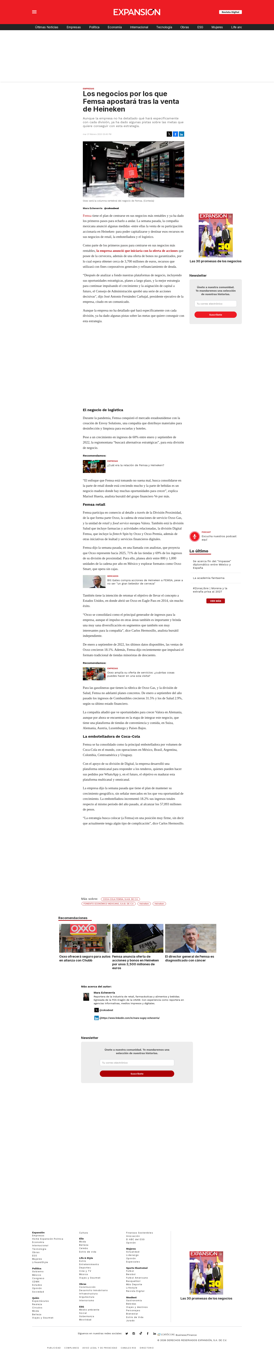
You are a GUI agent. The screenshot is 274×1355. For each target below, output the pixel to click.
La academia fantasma (209, 578)
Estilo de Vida (135, 1317)
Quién (35, 1298)
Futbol (130, 1271)
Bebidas (131, 1303)
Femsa (87, 215)
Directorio (147, 1347)
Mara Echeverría (104, 992)
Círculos (37, 1307)
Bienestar (132, 1313)
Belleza (37, 1314)
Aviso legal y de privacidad (99, 1347)
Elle (81, 1238)
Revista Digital (230, 12)
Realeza (37, 1304)
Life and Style (240, 27)
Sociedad (38, 1291)
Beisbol (131, 1274)
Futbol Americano (137, 1277)
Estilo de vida (87, 1251)
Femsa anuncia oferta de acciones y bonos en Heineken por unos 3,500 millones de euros (134, 962)
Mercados (112, 576)
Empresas (74, 27)
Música (83, 1274)
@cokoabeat (111, 208)
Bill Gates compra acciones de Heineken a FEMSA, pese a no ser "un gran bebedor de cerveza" (145, 582)
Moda (35, 1311)
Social (83, 1313)
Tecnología (164, 27)
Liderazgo (132, 1255)
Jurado (130, 1320)
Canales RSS (128, 1347)
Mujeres (217, 27)
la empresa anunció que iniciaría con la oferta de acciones (137, 251)
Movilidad (85, 1319)
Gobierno (38, 1271)
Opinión (37, 1288)
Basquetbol (133, 1281)
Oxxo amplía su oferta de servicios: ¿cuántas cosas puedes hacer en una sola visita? (140, 674)
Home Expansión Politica (47, 1239)
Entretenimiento (89, 1264)
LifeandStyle (40, 1262)
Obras (184, 27)
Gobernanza (86, 1316)
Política (94, 27)
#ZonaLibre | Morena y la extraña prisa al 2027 (210, 590)
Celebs (83, 1248)
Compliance (71, 1347)
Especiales (133, 1261)
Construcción (87, 1287)
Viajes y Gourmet (42, 1317)
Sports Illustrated (136, 1268)
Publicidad (54, 1347)
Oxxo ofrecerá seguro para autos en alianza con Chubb (84, 958)
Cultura (83, 1232)
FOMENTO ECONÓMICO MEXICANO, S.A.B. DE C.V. (109, 903)
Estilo (82, 1261)
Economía (115, 27)
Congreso (38, 1278)
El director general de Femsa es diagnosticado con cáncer (188, 958)
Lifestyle (132, 1287)
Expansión (38, 1232)
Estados (37, 1285)
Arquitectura (87, 1297)
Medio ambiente (89, 1309)
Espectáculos (40, 1301)
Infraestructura (88, 1293)
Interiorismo (86, 1300)
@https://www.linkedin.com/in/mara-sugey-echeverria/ (129, 1018)
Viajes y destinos (137, 1307)
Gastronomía (134, 1300)
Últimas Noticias (46, 27)
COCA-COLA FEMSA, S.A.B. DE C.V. (120, 899)
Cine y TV (85, 1271)
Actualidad (132, 1251)
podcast (206, 532)
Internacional (139, 27)
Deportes (85, 1267)
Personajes (133, 1310)
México (36, 1275)
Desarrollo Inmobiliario (93, 1290)
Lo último (198, 551)
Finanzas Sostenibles (139, 1232)
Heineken (144, 903)
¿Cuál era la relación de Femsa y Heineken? (135, 465)
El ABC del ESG (135, 1239)
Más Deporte (134, 1284)
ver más (215, 600)
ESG (200, 27)
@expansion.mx (140, 1333)
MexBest (131, 1297)
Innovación (133, 1236)
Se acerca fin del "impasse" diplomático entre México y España (212, 564)
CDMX (36, 1281)
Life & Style (86, 1258)
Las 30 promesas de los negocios (215, 261)
